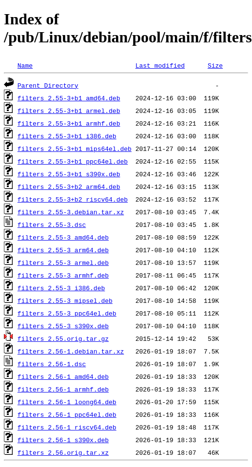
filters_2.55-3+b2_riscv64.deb (73, 199)
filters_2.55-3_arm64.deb (63, 249)
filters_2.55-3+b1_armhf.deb (69, 123)
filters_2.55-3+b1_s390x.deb (69, 173)
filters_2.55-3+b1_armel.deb (69, 110)
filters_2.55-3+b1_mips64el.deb (75, 148)
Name (25, 65)
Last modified (160, 65)
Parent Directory (48, 85)
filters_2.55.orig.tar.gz (63, 338)
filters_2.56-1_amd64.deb (63, 376)
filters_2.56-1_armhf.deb (63, 389)
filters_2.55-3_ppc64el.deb (67, 313)
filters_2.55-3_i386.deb (61, 287)
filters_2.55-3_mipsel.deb (65, 300)
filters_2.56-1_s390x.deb (63, 439)
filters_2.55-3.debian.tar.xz (71, 211)
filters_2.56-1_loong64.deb (67, 401)
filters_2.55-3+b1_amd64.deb (69, 97)
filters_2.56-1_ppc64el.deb (67, 414)
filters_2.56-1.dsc (52, 363)
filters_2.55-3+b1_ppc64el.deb (73, 161)
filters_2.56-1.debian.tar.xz (71, 351)
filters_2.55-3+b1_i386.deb (67, 135)
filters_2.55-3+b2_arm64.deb (69, 186)
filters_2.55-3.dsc (52, 224)
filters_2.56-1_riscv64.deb (67, 427)
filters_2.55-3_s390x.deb (63, 325)
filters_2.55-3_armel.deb (63, 262)
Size (215, 65)
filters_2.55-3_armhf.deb (63, 275)
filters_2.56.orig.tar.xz (63, 452)
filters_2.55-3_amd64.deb (63, 237)
